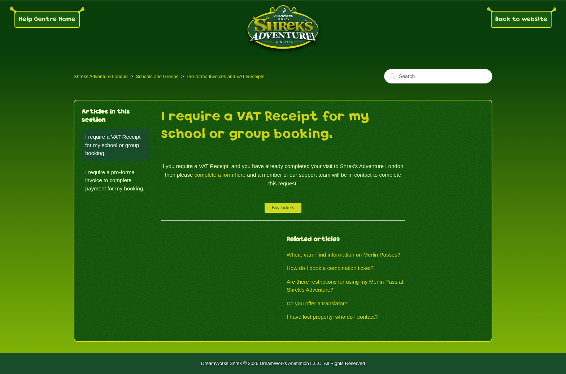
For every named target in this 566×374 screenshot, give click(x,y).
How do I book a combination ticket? (330, 268)
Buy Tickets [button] (283, 207)
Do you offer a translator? (317, 303)
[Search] (438, 76)
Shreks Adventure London (101, 76)
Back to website (521, 19)
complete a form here (219, 175)
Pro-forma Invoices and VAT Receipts (225, 76)
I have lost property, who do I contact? (332, 317)
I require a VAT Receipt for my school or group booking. (112, 145)
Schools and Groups (157, 76)
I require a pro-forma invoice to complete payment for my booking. (114, 180)
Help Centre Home (47, 19)
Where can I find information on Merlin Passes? (343, 255)
